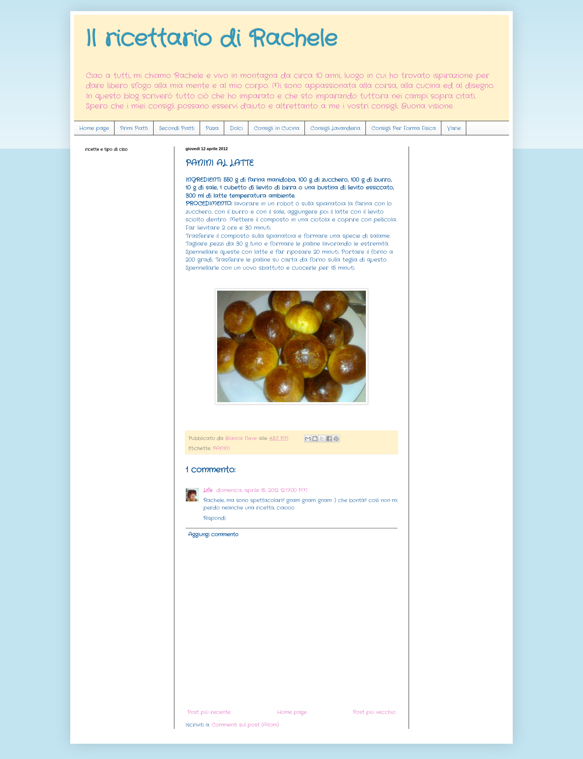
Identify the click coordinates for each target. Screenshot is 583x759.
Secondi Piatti (176, 128)
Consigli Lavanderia (335, 128)
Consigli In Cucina (276, 128)
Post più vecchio (374, 712)
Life (208, 490)
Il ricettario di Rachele (211, 39)
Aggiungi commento (213, 534)
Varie (454, 128)
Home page (94, 128)
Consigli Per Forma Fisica (403, 128)
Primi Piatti (134, 128)
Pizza (212, 128)
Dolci (236, 128)
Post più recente (209, 712)
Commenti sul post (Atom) (245, 725)
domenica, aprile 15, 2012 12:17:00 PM (261, 490)
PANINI (221, 448)
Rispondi (214, 518)
